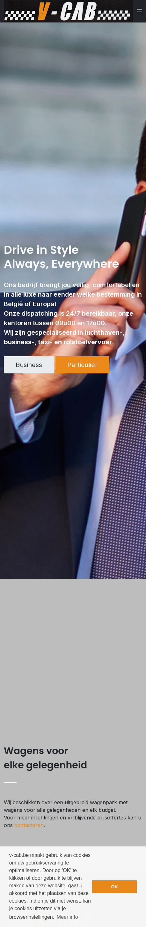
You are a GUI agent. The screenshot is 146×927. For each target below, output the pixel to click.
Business (29, 365)
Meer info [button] (67, 917)
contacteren (29, 825)
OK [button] (114, 886)
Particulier (82, 365)
